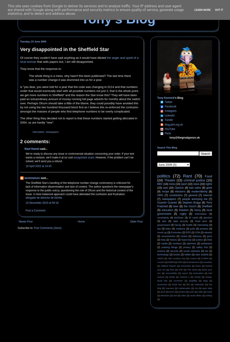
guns (209, 236)
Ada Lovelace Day (177, 258)
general (192, 195)
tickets (176, 254)
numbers (177, 243)
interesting (202, 225)
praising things (169, 247)
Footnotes (176, 232)
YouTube (170, 129)
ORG (160, 195)
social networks (191, 251)
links (209, 239)
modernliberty (200, 191)
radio (200, 292)
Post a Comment (35, 210)
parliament (206, 243)
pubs (192, 292)
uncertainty (163, 217)
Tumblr (169, 120)
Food (208, 176)
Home (81, 221)
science (161, 251)
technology (163, 254)
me (196, 288)
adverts (208, 232)
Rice (172, 269)
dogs (205, 280)
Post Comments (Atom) (47, 228)
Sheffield (207, 206)
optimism (191, 243)
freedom (184, 210)
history (173, 239)
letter (168, 228)
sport (184, 184)
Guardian (207, 262)
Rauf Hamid (32, 148)
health (189, 225)
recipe (165, 191)
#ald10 (160, 258)
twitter (187, 254)
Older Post (136, 221)
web (165, 187)
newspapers (52, 132)
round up (162, 232)
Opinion (179, 187)
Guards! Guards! (167, 202)
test (175, 295)
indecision (199, 284)
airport (185, 273)
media (164, 243)
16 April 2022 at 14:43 (39, 166)
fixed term (201, 221)
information (38, 132)
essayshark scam (84, 157)
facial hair (177, 284)
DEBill (171, 262)
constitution (176, 195)
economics (162, 284)
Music (198, 266)
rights (209, 184)
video (183, 295)
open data (207, 288)
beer (175, 206)
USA (197, 232)
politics (163, 176)
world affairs (196, 295)
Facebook (170, 106)
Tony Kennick (165, 97)
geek (209, 187)
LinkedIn (170, 115)
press (171, 292)
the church (190, 206)
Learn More (202, 9)
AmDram (179, 217)
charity (197, 277)
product (182, 292)
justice (199, 239)
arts (164, 221)
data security (180, 221)
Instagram (170, 110)
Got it (219, 9)
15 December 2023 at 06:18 (42, 202)
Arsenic (193, 258)
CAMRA (205, 258)
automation (198, 273)
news (196, 184)
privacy (187, 247)
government (163, 225)
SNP (180, 269)
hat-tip (178, 225)
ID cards (193, 217)
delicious (197, 236)
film (188, 284)
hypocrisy (187, 239)
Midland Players (168, 266)
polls (192, 228)
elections (180, 191)
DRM (180, 262)
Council (160, 262)
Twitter (168, 102)
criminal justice (194, 180)
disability (193, 280)
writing (209, 295)
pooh (163, 292)
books (172, 277)
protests (204, 228)
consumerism (168, 236)
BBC (160, 184)
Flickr (168, 133)
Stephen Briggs (191, 202)
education (167, 210)
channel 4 (185, 277)
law (159, 228)
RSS (188, 232)
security (174, 251)
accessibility (171, 273)
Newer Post (26, 221)
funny (197, 210)
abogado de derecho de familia (44, 197)
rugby (183, 213)
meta (172, 184)
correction (178, 280)
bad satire (195, 187)
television (165, 295)
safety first (202, 247)
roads (209, 292)
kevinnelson (32, 178)
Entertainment (193, 262)
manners (170, 288)
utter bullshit (202, 254)
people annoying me (194, 199)
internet (207, 195)
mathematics (184, 288)
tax (206, 251)
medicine (180, 228)
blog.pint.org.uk (174, 124)
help (163, 239)
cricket (183, 236)
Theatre (169, 180)
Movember (186, 266)
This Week (192, 269)
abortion (207, 217)
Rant (187, 176)
